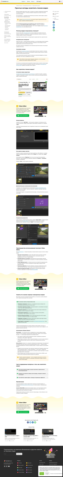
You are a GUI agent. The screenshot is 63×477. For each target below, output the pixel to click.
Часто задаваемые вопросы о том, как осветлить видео (7, 40)
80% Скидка (39, 1)
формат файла (25, 220)
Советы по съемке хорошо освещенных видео (7, 36)
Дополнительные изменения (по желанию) (7, 26)
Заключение (6, 42)
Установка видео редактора (7, 20)
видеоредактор (21, 251)
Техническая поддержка (53, 464)
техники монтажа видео (26, 19)
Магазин (28, 1)
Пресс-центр (41, 464)
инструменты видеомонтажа (39, 321)
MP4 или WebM (35, 269)
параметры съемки (25, 51)
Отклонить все (47, 474)
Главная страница (19, 5)
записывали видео (27, 32)
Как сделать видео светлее (8, 24)
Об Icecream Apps (42, 462)
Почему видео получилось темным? (7, 15)
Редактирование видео (36, 5)
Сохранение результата (7, 29)
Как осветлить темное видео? (6, 17)
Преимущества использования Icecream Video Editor (7, 33)
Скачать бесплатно (22, 115)
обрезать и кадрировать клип (40, 187)
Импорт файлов (7, 21)
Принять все (41, 474)
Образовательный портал (27, 5)
